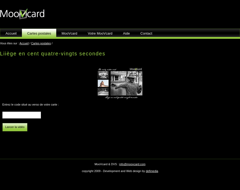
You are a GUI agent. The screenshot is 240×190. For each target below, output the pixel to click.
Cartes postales (41, 43)
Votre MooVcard (100, 33)
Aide (126, 33)
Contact (146, 33)
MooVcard (69, 33)
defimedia (152, 171)
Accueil (11, 33)
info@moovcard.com (132, 164)
